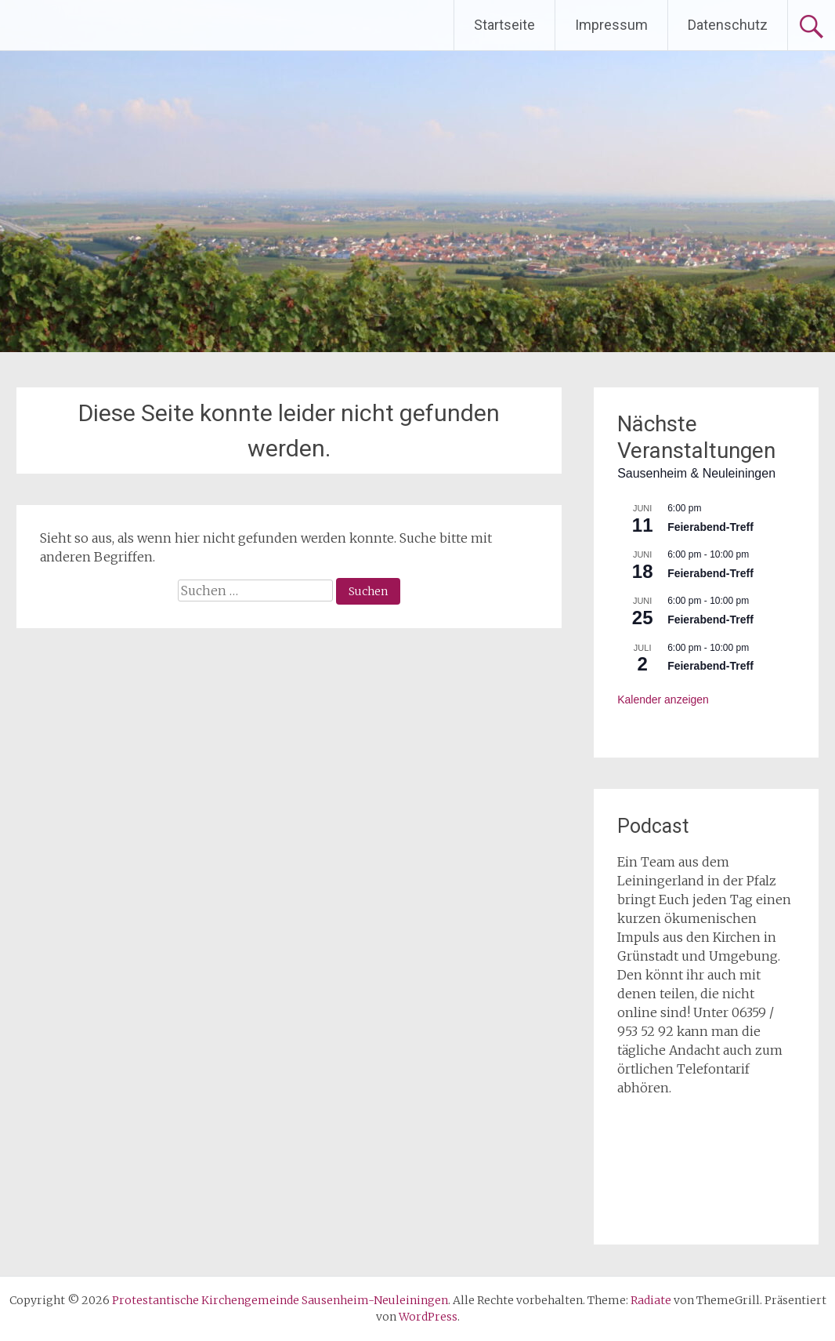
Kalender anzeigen (663, 699)
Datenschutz (728, 24)
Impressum (611, 24)
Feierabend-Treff (710, 527)
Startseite (504, 24)
